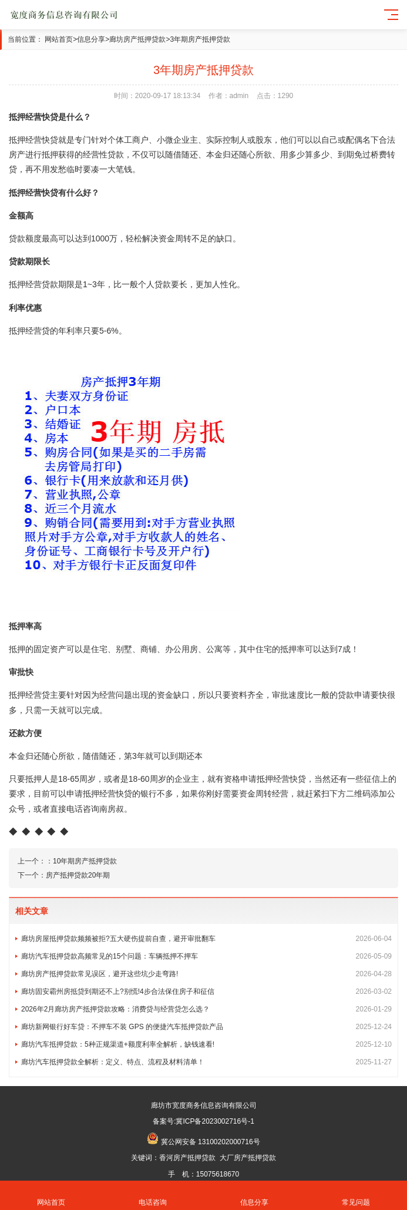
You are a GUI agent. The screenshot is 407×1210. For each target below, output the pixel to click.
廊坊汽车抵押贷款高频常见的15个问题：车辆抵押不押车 (206, 956)
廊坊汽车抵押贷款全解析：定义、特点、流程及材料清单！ (206, 1062)
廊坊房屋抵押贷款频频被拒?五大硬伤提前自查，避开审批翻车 (206, 938)
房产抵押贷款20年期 (78, 875)
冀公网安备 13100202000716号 (210, 1142)
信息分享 (91, 39)
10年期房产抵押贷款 (85, 861)
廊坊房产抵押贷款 (137, 39)
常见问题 (356, 1195)
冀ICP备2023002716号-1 (215, 1121)
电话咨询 (152, 1195)
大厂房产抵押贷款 (248, 1158)
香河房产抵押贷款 (187, 1158)
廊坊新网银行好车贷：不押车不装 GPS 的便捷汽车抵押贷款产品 (206, 1027)
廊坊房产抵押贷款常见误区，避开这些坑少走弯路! (206, 974)
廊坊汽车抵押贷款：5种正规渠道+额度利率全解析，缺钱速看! (206, 1044)
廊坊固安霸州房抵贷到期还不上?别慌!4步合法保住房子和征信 (206, 991)
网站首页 (59, 39)
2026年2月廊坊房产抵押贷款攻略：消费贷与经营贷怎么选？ (206, 1009)
